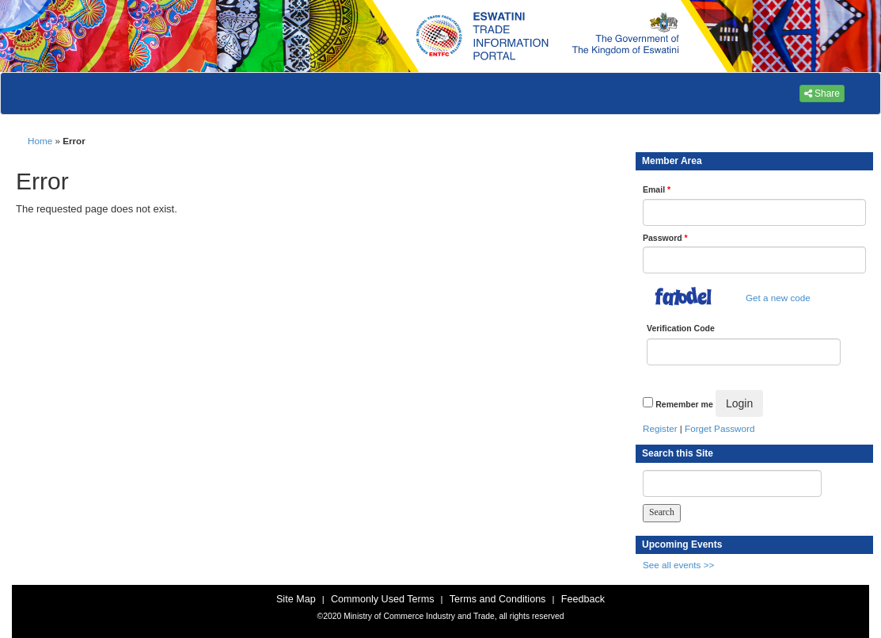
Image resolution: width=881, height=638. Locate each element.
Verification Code (681, 328)
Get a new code (778, 297)
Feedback (583, 599)
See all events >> (678, 565)
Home (40, 141)
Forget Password (719, 428)
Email (656, 189)
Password (665, 238)
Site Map (296, 599)
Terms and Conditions (498, 599)
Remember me (683, 404)
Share (822, 93)
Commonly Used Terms (382, 599)
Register (660, 428)
